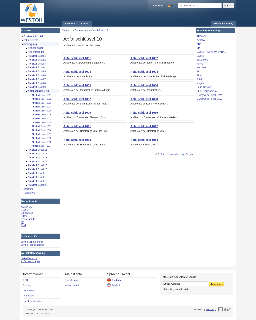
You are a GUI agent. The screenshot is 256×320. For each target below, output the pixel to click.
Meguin (200, 83)
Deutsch (116, 280)
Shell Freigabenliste (207, 91)
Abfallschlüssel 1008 (144, 99)
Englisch (116, 285)
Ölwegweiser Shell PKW (209, 95)
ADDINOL (26, 206)
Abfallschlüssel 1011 (77, 126)
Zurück (161, 154)
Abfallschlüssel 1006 (144, 85)
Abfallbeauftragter (30, 261)
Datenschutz (29, 290)
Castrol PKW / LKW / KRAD (211, 52)
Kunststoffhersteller (32, 301)
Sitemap (27, 285)
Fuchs (24, 216)
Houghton (202, 67)
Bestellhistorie (72, 280)
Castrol (25, 209)
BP (198, 48)
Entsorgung (81, 30)
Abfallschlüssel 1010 (144, 112)
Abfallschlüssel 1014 (144, 139)
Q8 (22, 222)
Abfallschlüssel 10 (98, 30)
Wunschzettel (72, 285)
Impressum (28, 295)
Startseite (67, 30)
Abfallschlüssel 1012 (144, 126)
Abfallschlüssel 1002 (144, 58)
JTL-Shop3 (211, 309)
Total (199, 79)
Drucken (189, 154)
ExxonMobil (203, 59)
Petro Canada (204, 87)
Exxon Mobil (27, 213)
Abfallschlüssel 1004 (144, 71)
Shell (23, 225)
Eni (198, 71)
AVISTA (201, 40)
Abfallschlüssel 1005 (77, 85)
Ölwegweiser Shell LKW (209, 98)
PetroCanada (28, 219)
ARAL (200, 44)
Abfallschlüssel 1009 (77, 112)
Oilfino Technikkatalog (32, 244)
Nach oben (175, 154)
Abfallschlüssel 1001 (77, 58)
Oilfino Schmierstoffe (32, 241)
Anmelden (158, 5)
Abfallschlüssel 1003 (77, 71)
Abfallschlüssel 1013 (77, 139)
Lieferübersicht (29, 258)
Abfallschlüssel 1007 (77, 99)
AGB (25, 280)
